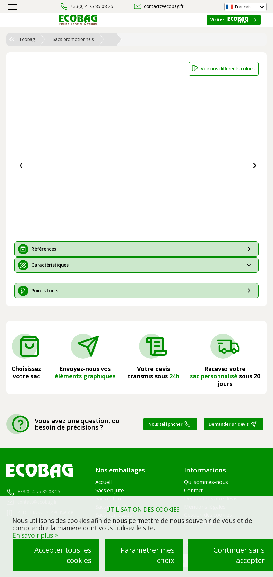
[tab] (136, 249)
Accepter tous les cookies (62, 555)
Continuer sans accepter (239, 555)
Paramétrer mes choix (148, 555)
